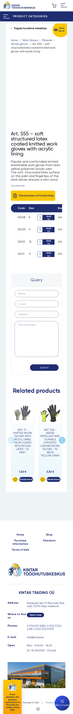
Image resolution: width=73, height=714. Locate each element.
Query (36, 279)
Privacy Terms (52, 702)
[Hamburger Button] (63, 5)
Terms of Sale (20, 549)
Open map (35, 615)
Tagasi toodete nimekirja (30, 28)
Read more (26, 479)
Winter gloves (19, 43)
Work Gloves (30, 40)
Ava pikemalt (18, 186)
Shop (49, 534)
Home (14, 40)
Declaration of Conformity (33, 195)
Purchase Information (20, 542)
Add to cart (48, 217)
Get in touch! (62, 703)
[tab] (36, 280)
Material (47, 40)
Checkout (49, 540)
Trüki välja (61, 29)
